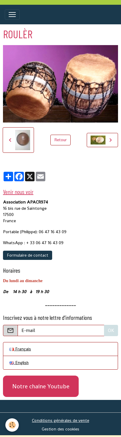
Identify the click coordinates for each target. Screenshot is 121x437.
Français (20, 349)
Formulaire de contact (27, 255)
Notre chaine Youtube (40, 386)
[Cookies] (12, 425)
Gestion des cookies (60, 429)
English (19, 362)
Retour (60, 139)
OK (111, 330)
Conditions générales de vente (60, 420)
